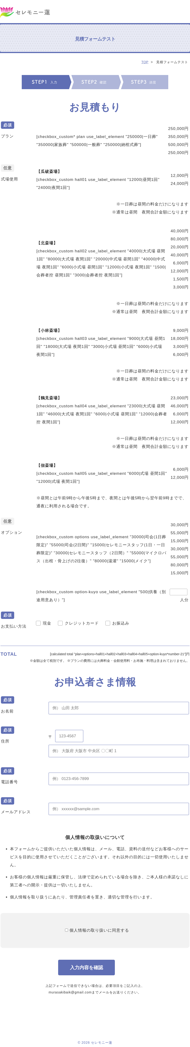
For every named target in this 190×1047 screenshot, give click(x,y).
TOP (145, 62)
